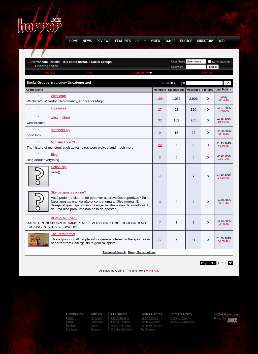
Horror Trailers (120, 317)
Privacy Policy (178, 317)
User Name (178, 61)
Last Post (221, 89)
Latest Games (149, 317)
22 (160, 145)
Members (160, 89)
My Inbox (71, 329)
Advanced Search (114, 252)
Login (69, 321)
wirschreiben (60, 117)
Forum (70, 317)
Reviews (96, 317)
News (94, 325)
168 (160, 99)
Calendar (207, 72)
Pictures (207, 89)
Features (96, 329)
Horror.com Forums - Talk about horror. (59, 62)
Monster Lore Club (65, 142)
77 (160, 240)
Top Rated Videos (122, 329)
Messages (193, 89)
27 (160, 109)
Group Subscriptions (141, 252)
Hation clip (59, 167)
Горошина (58, 108)
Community (143, 72)
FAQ (89, 72)
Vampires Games (151, 325)
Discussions (176, 89)
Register (49, 72)
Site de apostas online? (68, 192)
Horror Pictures (120, 321)
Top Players (148, 329)
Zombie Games (150, 321)
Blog (54, 154)
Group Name (34, 89)
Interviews (97, 321)
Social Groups (101, 62)
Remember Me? (220, 61)
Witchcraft (58, 96)
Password (177, 66)
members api (60, 130)
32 (160, 120)
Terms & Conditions (182, 321)
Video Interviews (121, 325)
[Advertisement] (154, 21)
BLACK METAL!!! (64, 218)
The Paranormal (63, 234)
